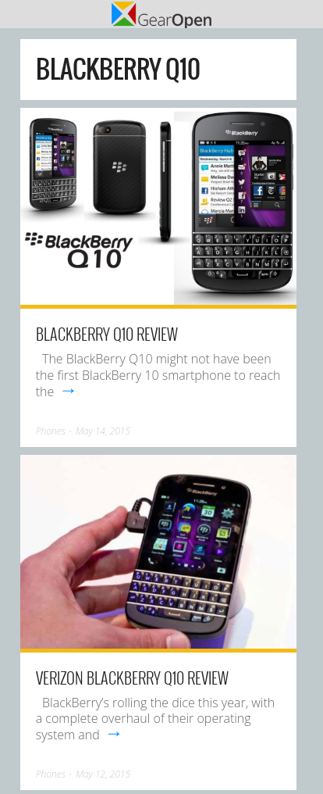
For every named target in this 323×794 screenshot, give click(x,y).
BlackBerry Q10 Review (107, 333)
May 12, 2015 (103, 774)
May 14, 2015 (103, 431)
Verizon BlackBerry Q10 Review (132, 677)
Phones (51, 431)
